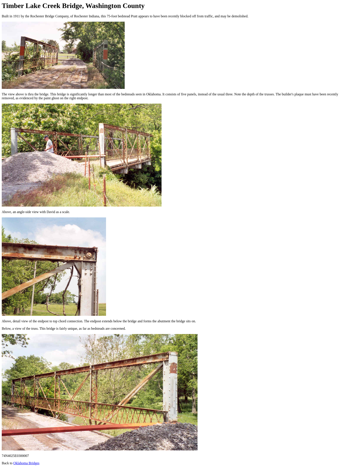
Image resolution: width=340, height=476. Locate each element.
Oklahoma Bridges (26, 463)
